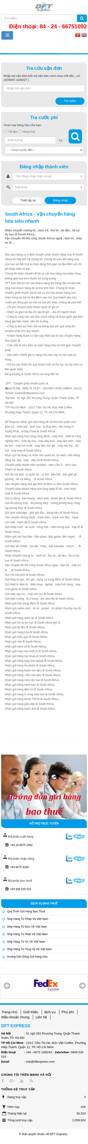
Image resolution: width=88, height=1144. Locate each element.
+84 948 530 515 (20, 889)
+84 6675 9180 (19, 867)
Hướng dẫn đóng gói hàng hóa (27, 956)
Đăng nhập (60, 200)
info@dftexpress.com (40, 1061)
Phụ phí (68, 1012)
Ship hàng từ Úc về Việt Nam (26, 941)
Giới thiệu (30, 1012)
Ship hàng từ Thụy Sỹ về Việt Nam (29, 949)
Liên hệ (41, 1017)
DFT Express (58, 1134)
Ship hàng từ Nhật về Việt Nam (27, 934)
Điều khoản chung (15, 1017)
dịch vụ (50, 1012)
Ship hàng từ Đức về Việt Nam (27, 926)
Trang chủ (9, 1012)
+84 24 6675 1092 (21, 845)
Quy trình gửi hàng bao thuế (26, 911)
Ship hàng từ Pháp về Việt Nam (27, 919)
